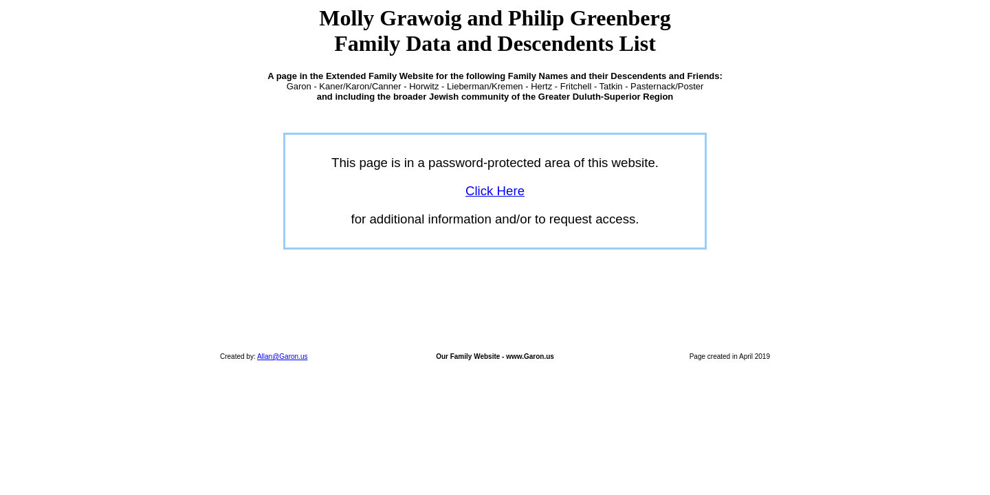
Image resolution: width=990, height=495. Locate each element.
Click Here (495, 191)
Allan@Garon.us (282, 356)
